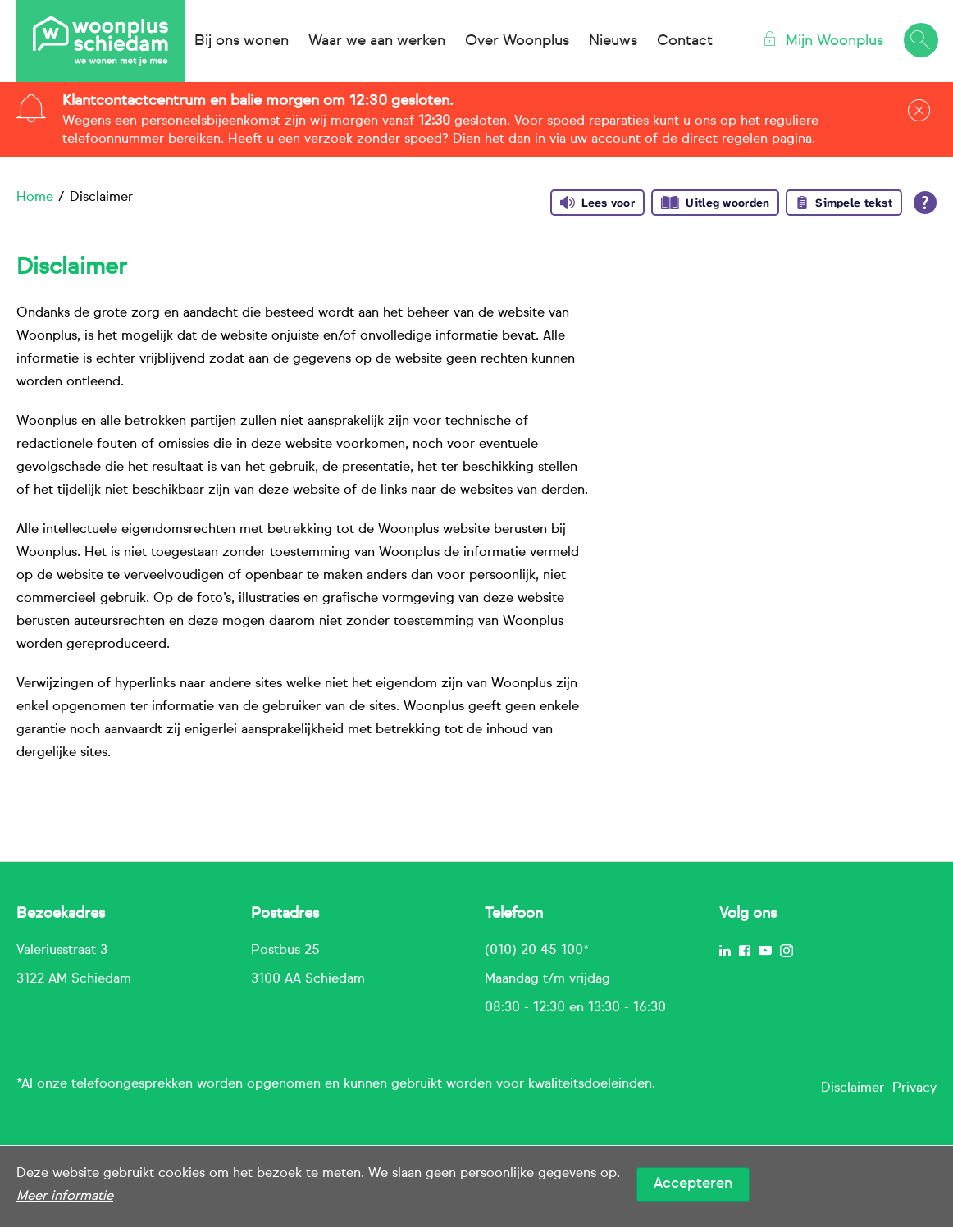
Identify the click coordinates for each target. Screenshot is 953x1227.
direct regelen (725, 139)
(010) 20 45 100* (537, 950)
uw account (605, 139)
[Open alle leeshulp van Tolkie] (925, 202)
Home (34, 197)
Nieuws (613, 41)
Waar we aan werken (376, 41)
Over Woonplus (517, 41)
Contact (685, 41)
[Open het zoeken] (920, 41)
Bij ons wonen (241, 41)
